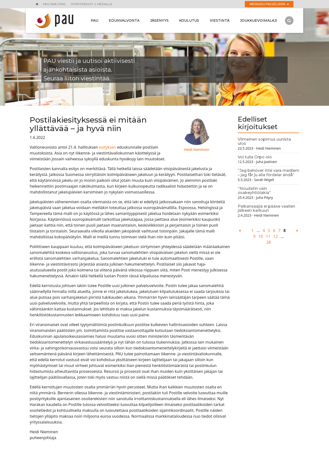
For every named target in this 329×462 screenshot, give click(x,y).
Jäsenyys (159, 20)
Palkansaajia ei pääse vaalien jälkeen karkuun (266, 208)
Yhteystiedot (82, 4)
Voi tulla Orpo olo (255, 157)
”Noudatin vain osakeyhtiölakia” (254, 190)
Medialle (104, 4)
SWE (53, 4)
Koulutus (189, 20)
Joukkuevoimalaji (258, 20)
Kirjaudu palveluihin (269, 4)
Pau (94, 20)
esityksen (107, 147)
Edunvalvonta (124, 20)
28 (268, 242)
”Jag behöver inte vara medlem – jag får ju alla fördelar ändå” (268, 172)
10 (260, 236)
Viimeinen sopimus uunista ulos (264, 141)
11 (268, 236)
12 (275, 236)
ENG (62, 4)
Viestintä (219, 20)
